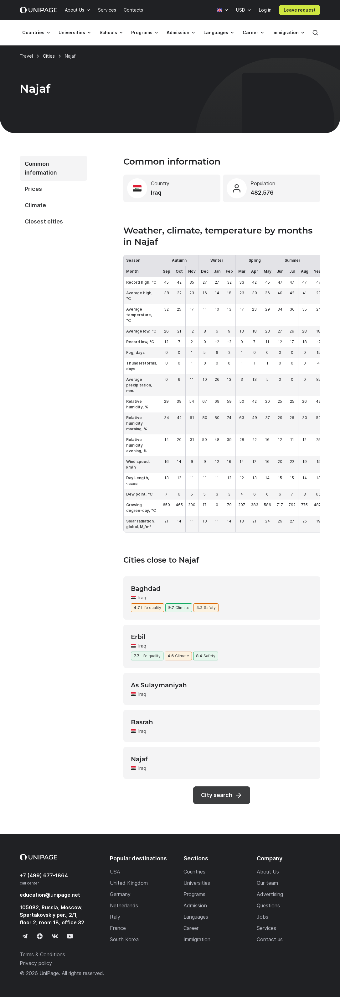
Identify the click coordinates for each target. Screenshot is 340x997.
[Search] (315, 33)
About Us (74, 10)
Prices (33, 189)
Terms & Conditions (42, 954)
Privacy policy (36, 963)
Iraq (142, 597)
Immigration (285, 32)
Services (107, 10)
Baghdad (146, 588)
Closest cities (44, 221)
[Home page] (38, 10)
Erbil (138, 637)
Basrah (142, 722)
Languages (215, 32)
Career (250, 32)
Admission (178, 32)
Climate (35, 205)
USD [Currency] (240, 10)
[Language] (223, 10)
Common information (41, 168)
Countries (33, 32)
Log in (265, 10)
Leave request (300, 10)
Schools (108, 32)
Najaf (139, 759)
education (50, 895)
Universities (72, 32)
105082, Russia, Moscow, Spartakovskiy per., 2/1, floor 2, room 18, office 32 (52, 915)
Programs (141, 32)
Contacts (133, 10)
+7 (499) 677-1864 (44, 875)
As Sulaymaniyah (159, 685)
